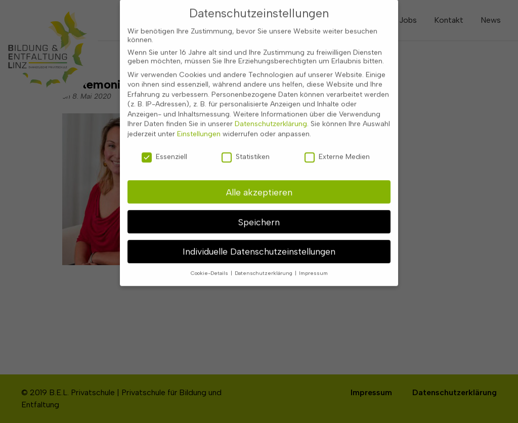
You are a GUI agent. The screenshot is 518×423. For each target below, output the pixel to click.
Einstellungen (199, 128)
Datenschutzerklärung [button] (264, 268)
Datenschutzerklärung (271, 118)
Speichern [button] (259, 216)
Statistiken (246, 151)
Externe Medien (337, 151)
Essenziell (164, 151)
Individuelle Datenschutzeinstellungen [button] (259, 246)
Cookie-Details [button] (210, 268)
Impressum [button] (313, 268)
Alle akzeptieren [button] (259, 186)
